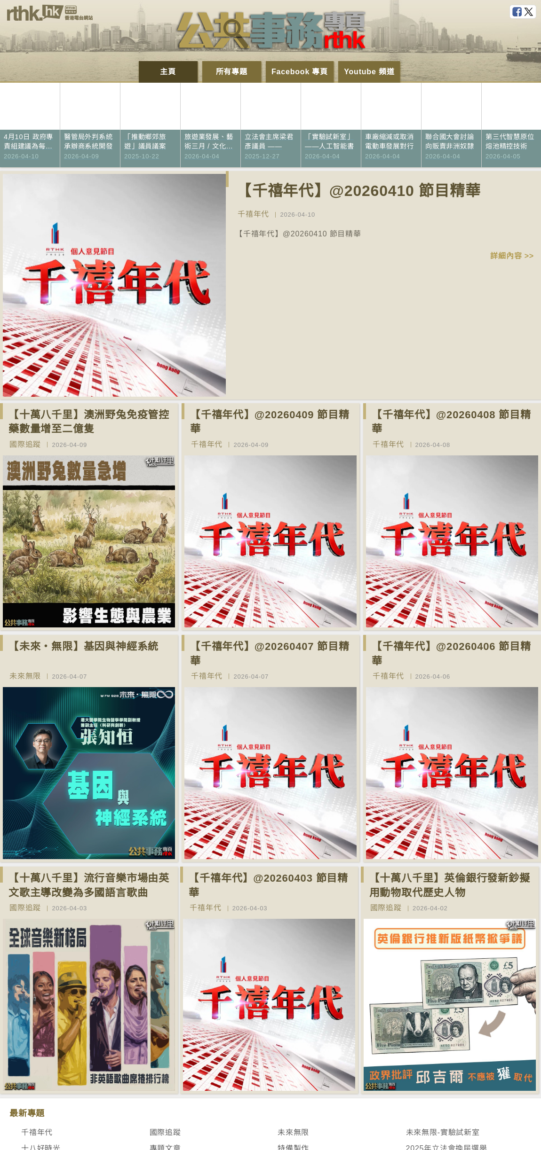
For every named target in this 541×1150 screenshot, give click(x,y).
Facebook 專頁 (299, 72)
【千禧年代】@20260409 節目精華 (270, 422)
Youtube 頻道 (369, 72)
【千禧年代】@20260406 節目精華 (451, 654)
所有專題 (231, 72)
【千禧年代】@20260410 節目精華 (358, 190)
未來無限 (25, 676)
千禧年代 (253, 214)
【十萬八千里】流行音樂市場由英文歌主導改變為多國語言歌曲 (88, 885)
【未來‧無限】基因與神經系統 (83, 646)
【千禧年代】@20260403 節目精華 (268, 885)
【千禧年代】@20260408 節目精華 (451, 422)
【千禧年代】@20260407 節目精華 (270, 654)
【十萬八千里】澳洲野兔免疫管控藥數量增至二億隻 (88, 422)
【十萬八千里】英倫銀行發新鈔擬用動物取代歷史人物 (449, 885)
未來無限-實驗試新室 (443, 1132)
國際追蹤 (25, 444)
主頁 (168, 72)
